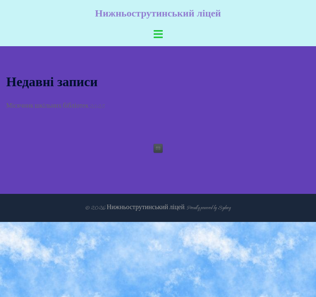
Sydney (224, 207)
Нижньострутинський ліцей (158, 14)
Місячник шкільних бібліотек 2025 (55, 106)
